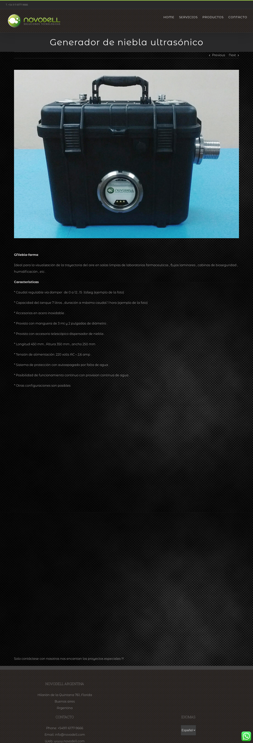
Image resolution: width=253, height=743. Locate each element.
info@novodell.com (70, 734)
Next (232, 55)
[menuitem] (171, 17)
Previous (218, 55)
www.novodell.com (69, 741)
